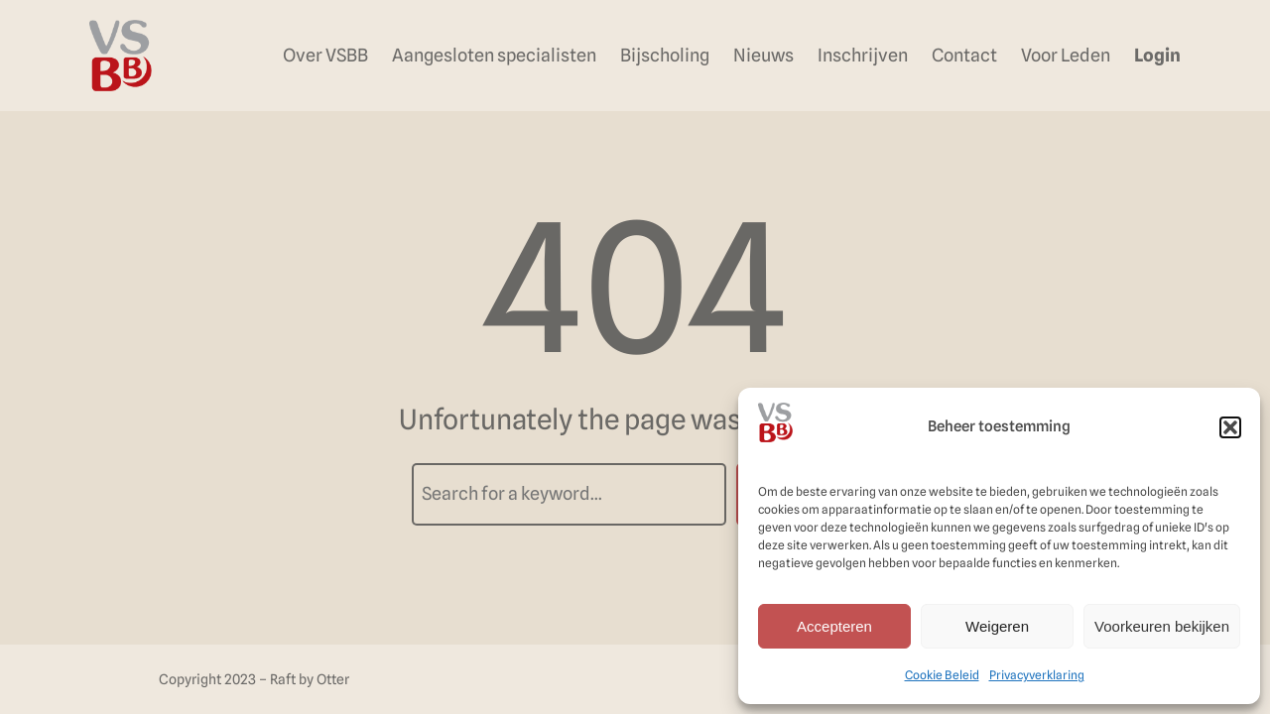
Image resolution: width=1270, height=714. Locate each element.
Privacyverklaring (1036, 674)
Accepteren (834, 626)
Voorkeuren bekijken (1161, 626)
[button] (1230, 427)
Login (1157, 55)
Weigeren (997, 626)
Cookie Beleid (942, 674)
